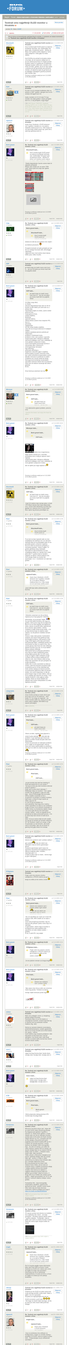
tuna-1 (8, 1049)
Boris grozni (10, 145)
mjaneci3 (9, 120)
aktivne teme (33, 17)
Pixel (8, 519)
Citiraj (58, 48)
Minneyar (9, 389)
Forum (13, 17)
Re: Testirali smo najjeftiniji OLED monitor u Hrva (36, 145)
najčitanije (41, 17)
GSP (7, 264)
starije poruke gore (58, 33)
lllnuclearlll (10, 43)
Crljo (8, 223)
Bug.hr (7, 17)
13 (32, 385)
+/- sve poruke (36, 33)
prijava (18, 17)
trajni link (59, 82)
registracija (25, 17)
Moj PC (9, 82)
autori (56, 17)
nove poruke (49, 17)
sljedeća (11, 33)
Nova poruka (59, 22)
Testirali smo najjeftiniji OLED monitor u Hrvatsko (27, 38)
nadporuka (59, 218)
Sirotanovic (10, 1125)
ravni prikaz (47, 33)
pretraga (61, 17)
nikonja (8, 1288)
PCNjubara (10, 871)
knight (8, 1247)
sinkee (8, 1012)
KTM (8, 1095)
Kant (8, 87)
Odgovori (58, 45)
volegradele (10, 691)
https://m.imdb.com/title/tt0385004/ (36, 1191)
